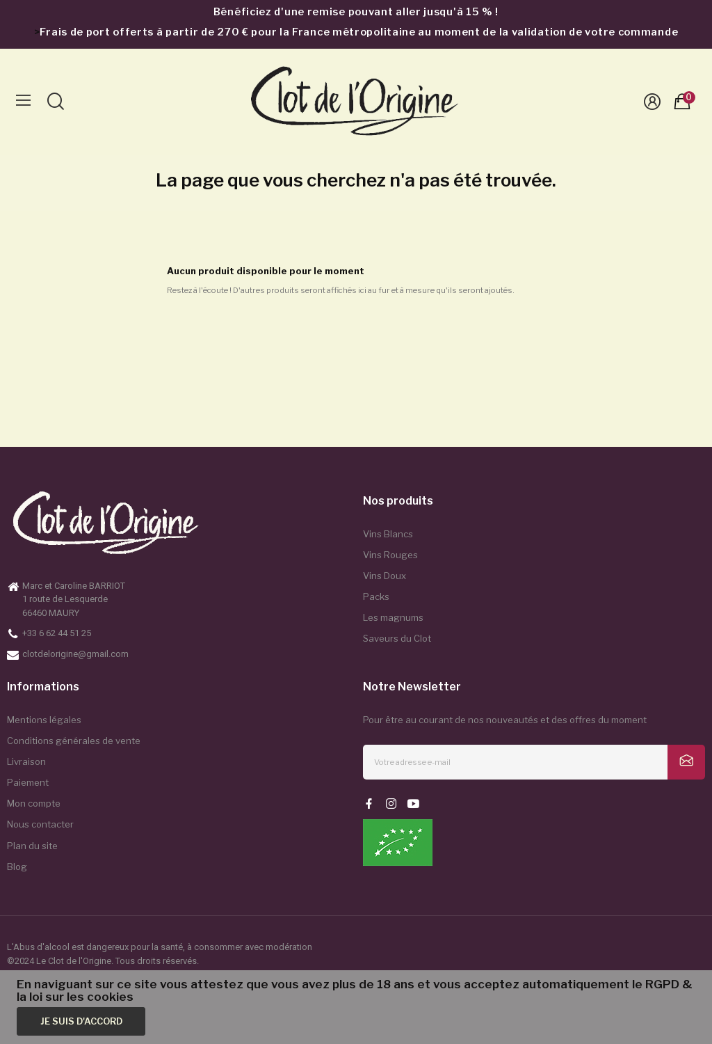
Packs (376, 596)
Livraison (26, 761)
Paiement (28, 782)
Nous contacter (40, 824)
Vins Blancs (388, 533)
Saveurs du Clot (397, 638)
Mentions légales (44, 719)
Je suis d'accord (81, 1021)
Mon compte (33, 803)
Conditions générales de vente (73, 740)
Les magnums (393, 617)
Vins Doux (384, 575)
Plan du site (32, 845)
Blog (17, 866)
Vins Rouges (390, 554)
